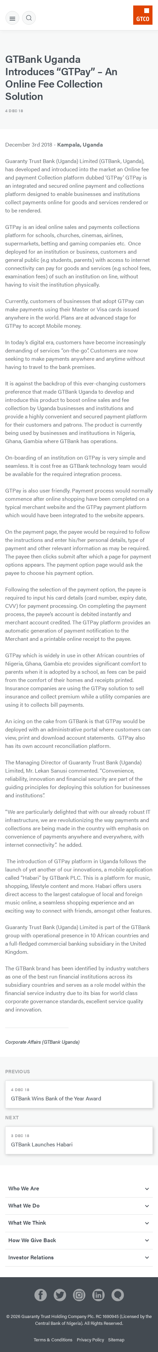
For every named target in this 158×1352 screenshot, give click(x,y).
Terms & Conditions (53, 1339)
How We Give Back (32, 1240)
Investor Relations (31, 1257)
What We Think (27, 1222)
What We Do (24, 1205)
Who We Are (23, 1188)
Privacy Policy (90, 1339)
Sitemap (116, 1339)
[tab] (12, 18)
